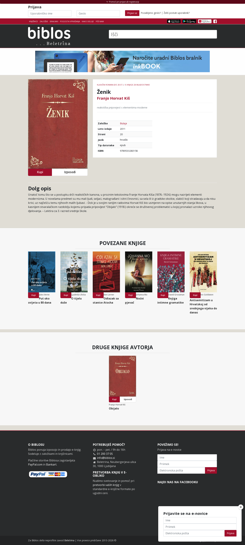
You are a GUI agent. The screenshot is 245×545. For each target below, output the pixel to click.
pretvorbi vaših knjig (106, 485)
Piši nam (100, 21)
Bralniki (54, 21)
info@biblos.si (106, 458)
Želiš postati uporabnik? (177, 12)
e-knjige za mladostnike (137, 84)
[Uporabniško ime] (49, 13)
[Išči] (163, 34)
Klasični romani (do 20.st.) (110, 84)
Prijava (211, 470)
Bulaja (123, 123)
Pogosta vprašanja (70, 21)
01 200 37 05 (105, 454)
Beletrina (69, 540)
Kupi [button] (40, 172)
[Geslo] (98, 13)
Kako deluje (88, 21)
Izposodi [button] (70, 172)
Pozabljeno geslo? (151, 12)
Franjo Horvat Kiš (113, 98)
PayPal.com (35, 464)
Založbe (44, 21)
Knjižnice (33, 21)
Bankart (51, 464)
